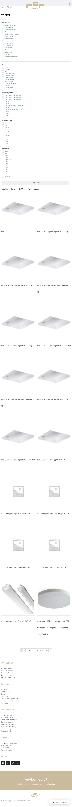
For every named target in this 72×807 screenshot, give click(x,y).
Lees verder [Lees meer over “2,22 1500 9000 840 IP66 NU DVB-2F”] (7, 629)
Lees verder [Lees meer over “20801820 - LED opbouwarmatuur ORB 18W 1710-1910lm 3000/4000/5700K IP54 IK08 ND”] (43, 642)
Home (3, 7)
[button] (70, 4)
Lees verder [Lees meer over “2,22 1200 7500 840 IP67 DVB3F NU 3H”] (43, 521)
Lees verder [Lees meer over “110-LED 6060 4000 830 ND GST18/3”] (7, 354)
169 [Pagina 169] (46, 650)
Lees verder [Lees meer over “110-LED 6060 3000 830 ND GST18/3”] (43, 239)
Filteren (35, 183)
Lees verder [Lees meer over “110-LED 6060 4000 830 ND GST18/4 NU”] (43, 354)
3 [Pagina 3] (26, 650)
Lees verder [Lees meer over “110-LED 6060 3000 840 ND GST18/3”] (7, 293)
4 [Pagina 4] (29, 650)
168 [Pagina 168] (41, 650)
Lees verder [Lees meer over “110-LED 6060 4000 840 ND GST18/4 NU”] (7, 468)
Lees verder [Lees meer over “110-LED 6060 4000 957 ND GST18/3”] (43, 468)
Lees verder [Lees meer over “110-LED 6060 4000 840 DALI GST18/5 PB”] (7, 414)
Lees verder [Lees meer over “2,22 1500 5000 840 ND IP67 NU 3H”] (43, 575)
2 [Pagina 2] (24, 650)
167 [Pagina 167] (36, 650)
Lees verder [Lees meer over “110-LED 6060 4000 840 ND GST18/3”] (43, 407)
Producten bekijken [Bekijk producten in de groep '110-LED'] (11, 239)
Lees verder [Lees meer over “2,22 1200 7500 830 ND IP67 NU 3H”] (7, 521)
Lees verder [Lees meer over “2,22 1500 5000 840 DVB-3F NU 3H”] (7, 575)
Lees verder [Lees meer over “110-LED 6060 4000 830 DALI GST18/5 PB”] (43, 300)
